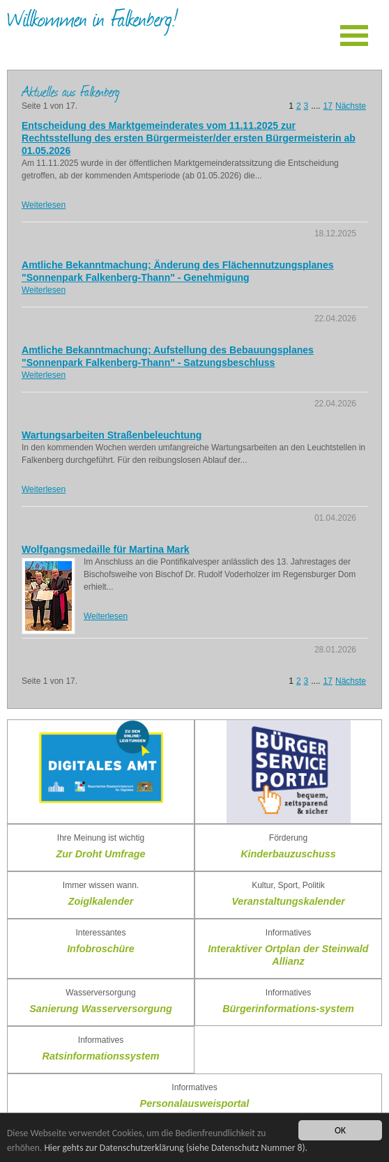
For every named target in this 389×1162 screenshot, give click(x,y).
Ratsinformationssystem (101, 1056)
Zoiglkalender (101, 901)
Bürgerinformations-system (288, 1008)
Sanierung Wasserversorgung (100, 1008)
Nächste (350, 106)
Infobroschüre (101, 948)
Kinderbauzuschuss (288, 853)
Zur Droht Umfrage (101, 853)
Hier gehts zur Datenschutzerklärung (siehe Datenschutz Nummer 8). (175, 1148)
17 (328, 106)
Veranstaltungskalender (288, 901)
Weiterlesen (44, 205)
